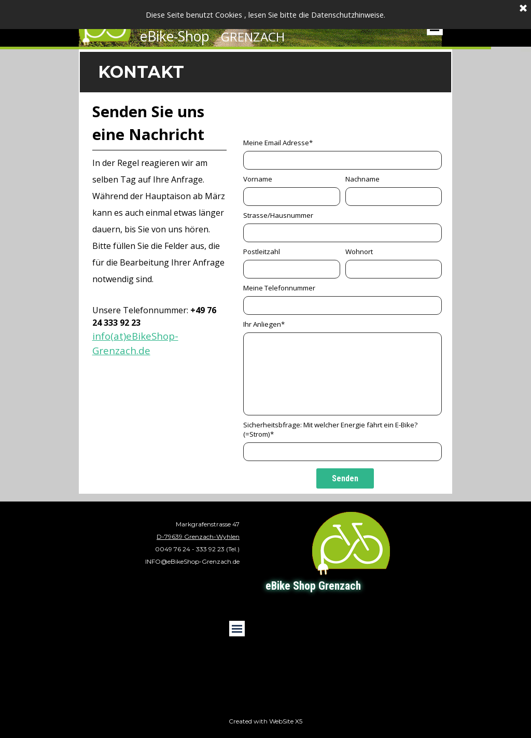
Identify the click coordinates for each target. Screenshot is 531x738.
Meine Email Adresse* (278, 142)
